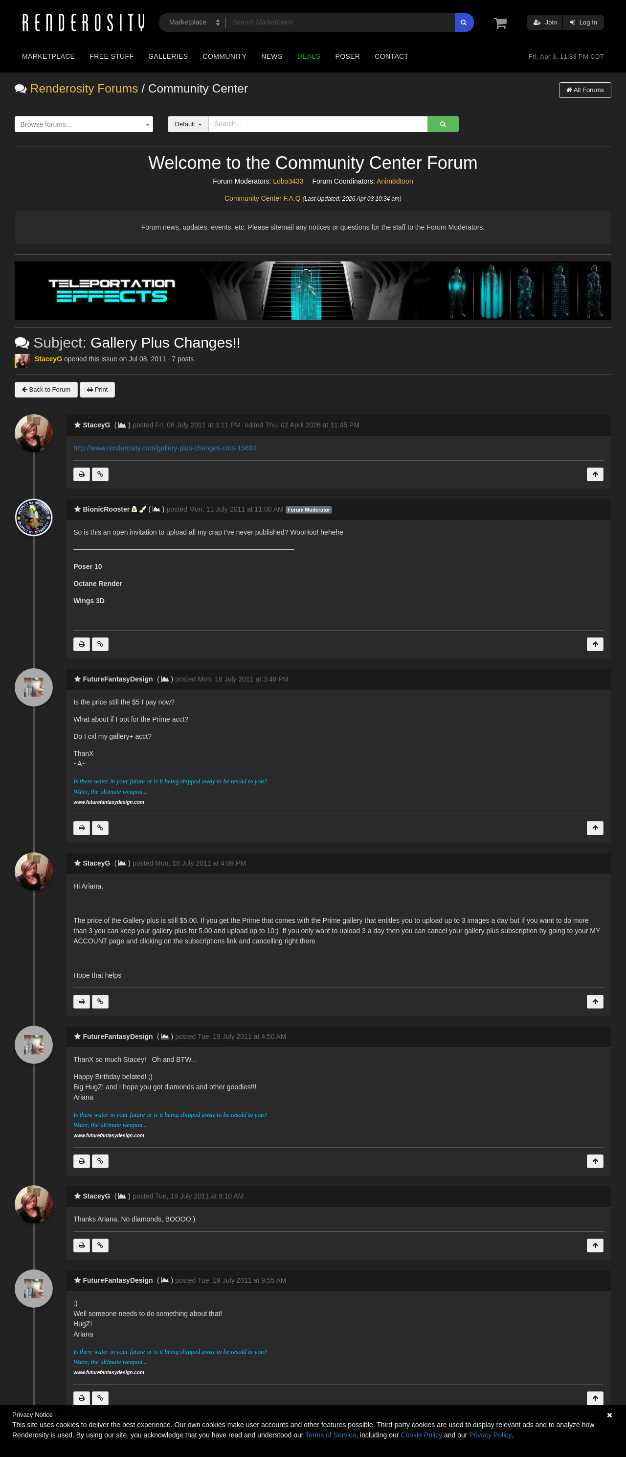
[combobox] (84, 124)
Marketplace (48, 56)
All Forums (585, 90)
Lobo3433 (288, 181)
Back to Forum (46, 389)
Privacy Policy (490, 1435)
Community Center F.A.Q (262, 198)
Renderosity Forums (84, 88)
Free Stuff (111, 56)
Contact (391, 56)
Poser (347, 56)
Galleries (168, 56)
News (271, 56)
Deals (309, 56)
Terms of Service (330, 1435)
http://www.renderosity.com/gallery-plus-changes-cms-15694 (164, 448)
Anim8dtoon (395, 181)
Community (225, 56)
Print (97, 389)
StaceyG (48, 359)
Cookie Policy (421, 1435)
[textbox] (81, 124)
